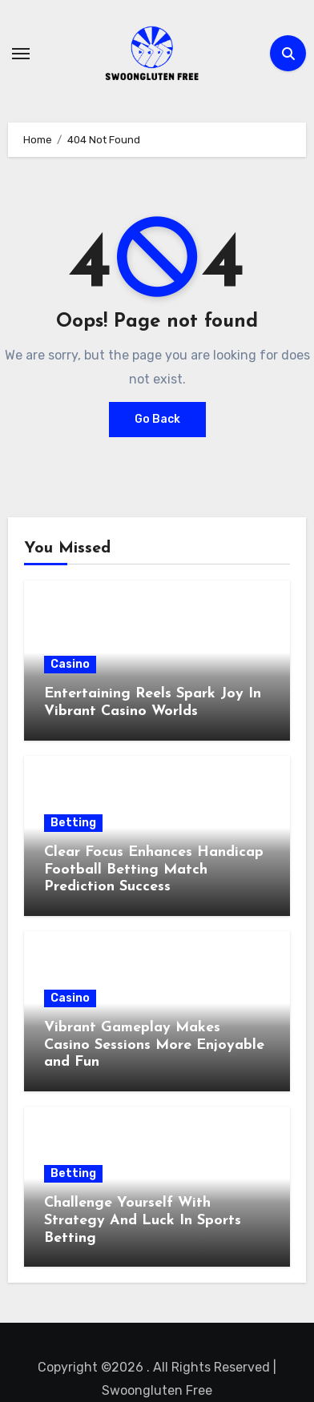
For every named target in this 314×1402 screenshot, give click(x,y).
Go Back (157, 419)
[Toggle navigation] (21, 53)
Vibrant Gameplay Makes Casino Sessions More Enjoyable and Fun (154, 1045)
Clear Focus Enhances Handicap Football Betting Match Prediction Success (154, 869)
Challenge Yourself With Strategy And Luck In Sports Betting (142, 1220)
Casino (70, 664)
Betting (73, 823)
